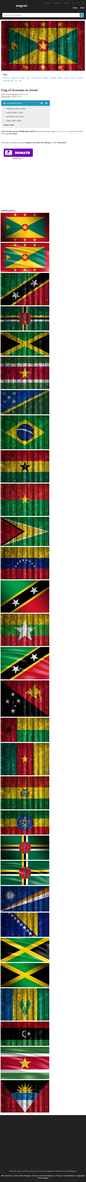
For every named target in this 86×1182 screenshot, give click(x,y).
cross (73, 78)
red (15, 80)
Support (57, 3)
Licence (48, 3)
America (6, 78)
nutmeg (80, 78)
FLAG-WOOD (36, 78)
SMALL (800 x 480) (13, 120)
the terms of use (62, 131)
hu (73, 3)
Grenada (53, 78)
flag (27, 78)
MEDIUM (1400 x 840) (15, 116)
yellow (45, 78)
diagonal (14, 78)
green (60, 78)
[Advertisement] (21, 188)
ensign (22, 78)
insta (75, 8)
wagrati (21, 6)
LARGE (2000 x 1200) (14, 112)
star (20, 80)
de (83, 3)
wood (66, 78)
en (78, 3)
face (82, 8)
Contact (66, 3)
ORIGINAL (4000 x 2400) (16, 108)
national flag (8, 80)
